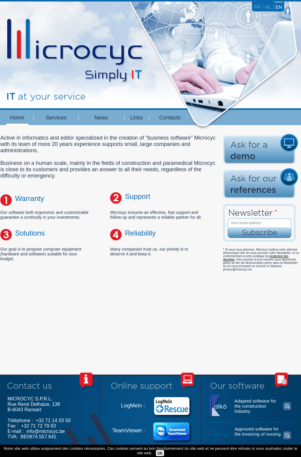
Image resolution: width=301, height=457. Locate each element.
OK (160, 453)
